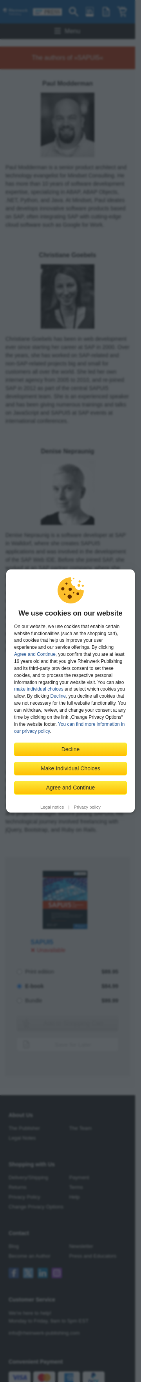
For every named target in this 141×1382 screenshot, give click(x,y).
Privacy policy (87, 807)
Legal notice (52, 807)
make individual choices (38, 689)
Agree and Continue (35, 654)
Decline (58, 696)
